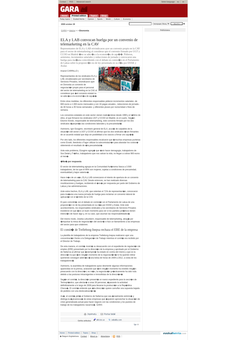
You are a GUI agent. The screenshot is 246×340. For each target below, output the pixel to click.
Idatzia (72, 30)
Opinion (91, 19)
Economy (127, 19)
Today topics (65, 19)
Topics (85, 333)
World (108, 19)
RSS (71, 2)
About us (94, 336)
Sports (99, 19)
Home (62, 333)
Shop (93, 333)
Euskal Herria (78, 19)
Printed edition (74, 333)
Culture (117, 19)
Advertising (105, 336)
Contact (63, 2)
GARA (64, 30)
